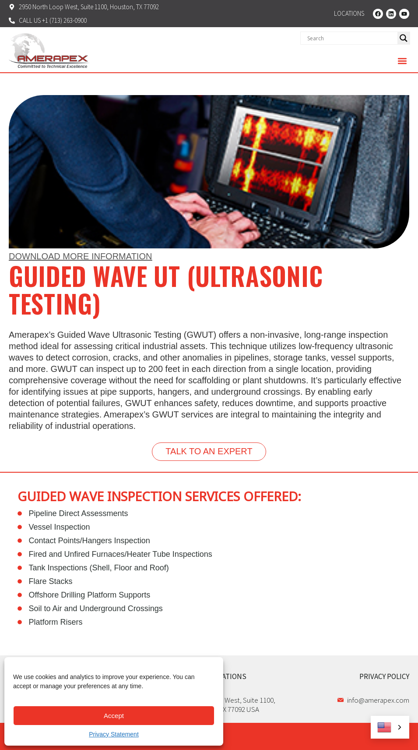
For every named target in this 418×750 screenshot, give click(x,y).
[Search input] (351, 38)
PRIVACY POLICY (384, 676)
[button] (402, 60)
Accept (114, 715)
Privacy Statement (114, 734)
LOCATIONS (228, 676)
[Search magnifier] (403, 38)
